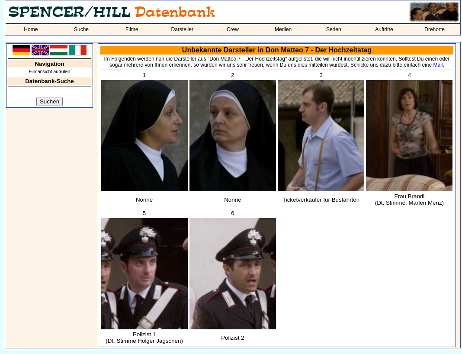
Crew (233, 29)
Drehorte (434, 29)
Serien (333, 29)
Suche (81, 29)
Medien (283, 29)
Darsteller (182, 29)
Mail (438, 65)
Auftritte (384, 29)
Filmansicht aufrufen (50, 71)
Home (31, 29)
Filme (131, 29)
